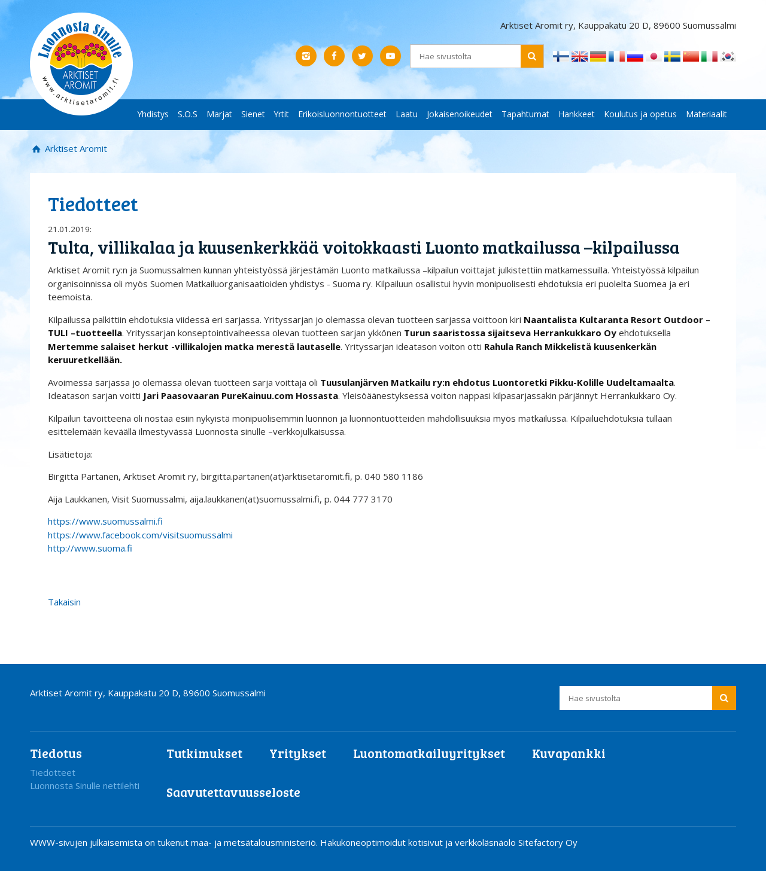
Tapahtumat (525, 114)
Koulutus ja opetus (640, 114)
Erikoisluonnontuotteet (342, 114)
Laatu (407, 114)
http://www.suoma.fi (90, 548)
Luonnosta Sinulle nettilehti (84, 785)
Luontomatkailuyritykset (429, 753)
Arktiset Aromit (74, 148)
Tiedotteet (52, 772)
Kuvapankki (569, 753)
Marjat (219, 114)
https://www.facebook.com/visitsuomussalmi (140, 535)
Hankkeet (576, 114)
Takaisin (64, 602)
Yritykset (297, 753)
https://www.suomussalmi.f (105, 521)
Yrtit (281, 114)
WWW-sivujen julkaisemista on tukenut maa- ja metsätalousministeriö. (175, 842)
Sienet (253, 114)
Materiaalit (706, 114)
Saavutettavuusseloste (233, 791)
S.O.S (187, 114)
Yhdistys (153, 114)
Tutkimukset (204, 753)
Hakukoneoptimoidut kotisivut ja (386, 842)
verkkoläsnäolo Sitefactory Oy (516, 842)
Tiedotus (56, 753)
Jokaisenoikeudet (460, 114)
